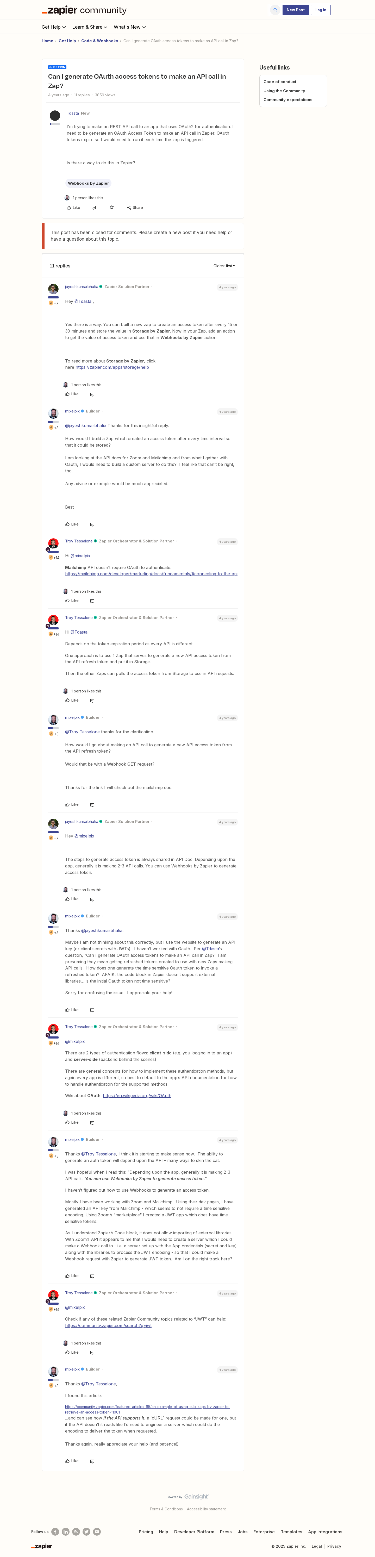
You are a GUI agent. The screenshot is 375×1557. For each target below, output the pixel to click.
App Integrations (325, 1531)
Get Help (54, 27)
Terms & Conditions (166, 1509)
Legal (317, 1546)
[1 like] (83, 198)
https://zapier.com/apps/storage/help (112, 367)
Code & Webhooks (99, 40)
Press (226, 1531)
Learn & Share (90, 27)
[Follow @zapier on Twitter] (86, 1532)
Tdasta (73, 113)
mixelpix (72, 411)
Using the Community (284, 90)
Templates (291, 1531)
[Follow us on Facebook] (55, 1532)
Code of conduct (280, 81)
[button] (296, 10)
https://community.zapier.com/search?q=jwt (108, 1325)
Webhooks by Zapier (88, 183)
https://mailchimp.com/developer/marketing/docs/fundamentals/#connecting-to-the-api (151, 573)
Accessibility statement (206, 1509)
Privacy (334, 1546)
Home (47, 40)
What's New (130, 27)
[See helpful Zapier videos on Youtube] (97, 1532)
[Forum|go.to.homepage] (85, 10)
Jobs (243, 1531)
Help (163, 1531)
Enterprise (264, 1531)
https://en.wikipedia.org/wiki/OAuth (137, 1095)
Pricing (146, 1531)
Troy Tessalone (79, 541)
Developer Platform (194, 1531)
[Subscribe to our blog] (76, 1532)
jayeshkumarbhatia (81, 286)
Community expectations (288, 99)
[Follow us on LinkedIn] (66, 1532)
